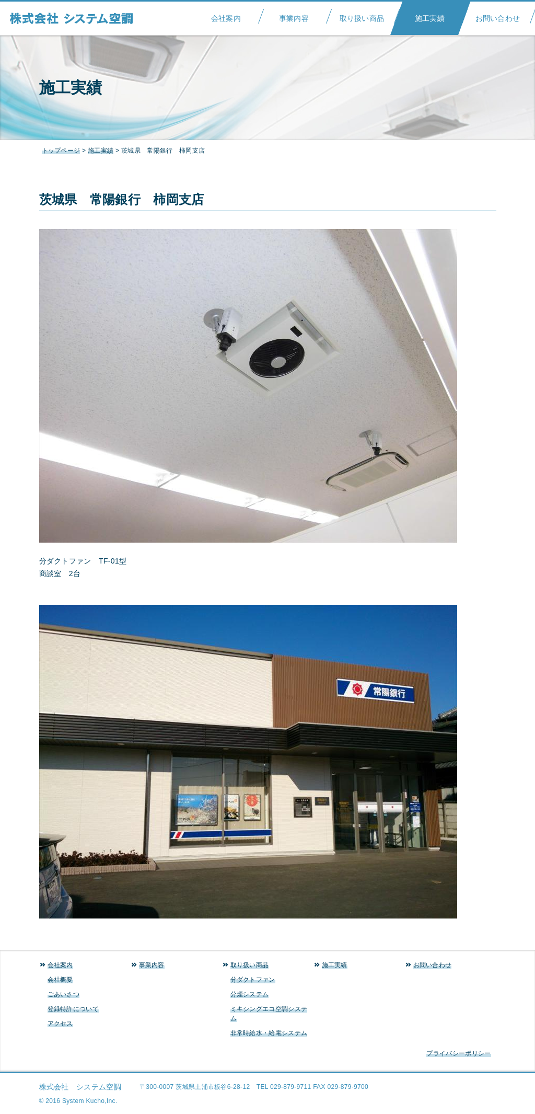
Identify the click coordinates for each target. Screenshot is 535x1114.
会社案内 (226, 15)
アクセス (60, 1023)
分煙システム (249, 994)
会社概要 (60, 979)
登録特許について (73, 1009)
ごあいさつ (64, 994)
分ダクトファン (252, 979)
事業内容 (294, 15)
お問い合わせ (497, 15)
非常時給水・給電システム (269, 1033)
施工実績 (430, 15)
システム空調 (77, 18)
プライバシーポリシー (458, 1053)
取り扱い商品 (362, 15)
